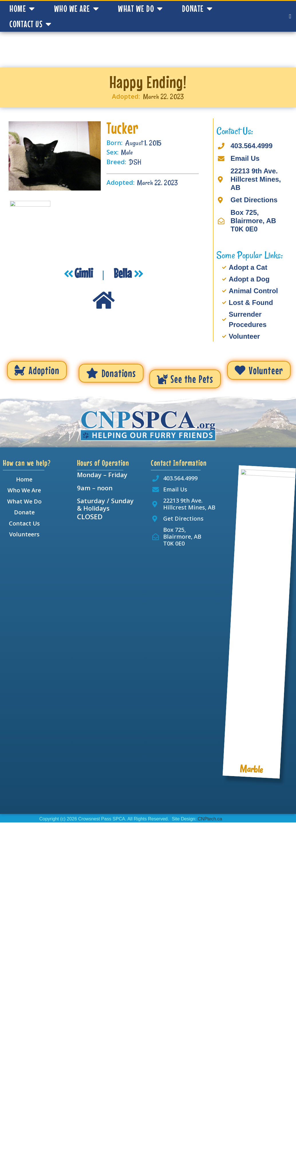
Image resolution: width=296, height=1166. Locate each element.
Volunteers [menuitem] (24, 534)
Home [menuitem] (24, 479)
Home (22, 8)
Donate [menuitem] (24, 512)
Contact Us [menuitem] (24, 523)
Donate (197, 8)
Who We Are (76, 8)
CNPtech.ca (210, 818)
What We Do (140, 8)
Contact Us (30, 24)
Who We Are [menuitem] (24, 490)
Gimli (84, 273)
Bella (124, 273)
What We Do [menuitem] (24, 501)
